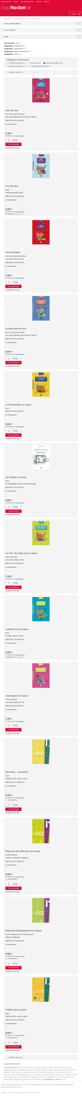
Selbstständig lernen (18, 66)
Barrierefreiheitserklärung (63, 1084)
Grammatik (36, 63)
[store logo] (15, 7)
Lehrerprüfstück (12, 800)
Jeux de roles (11, 110)
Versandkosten (19, 136)
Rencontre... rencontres (16, 772)
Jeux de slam (11, 186)
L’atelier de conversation (17, 629)
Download (48, 1079)
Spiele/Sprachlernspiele (41, 66)
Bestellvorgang (6, 1087)
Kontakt (15, 2)
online (58, 1079)
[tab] (41, 49)
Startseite (7, 19)
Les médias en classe (15, 477)
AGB (3, 1084)
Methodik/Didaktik (55, 63)
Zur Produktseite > (11, 124)
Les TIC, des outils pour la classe (21, 553)
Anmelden (39, 2)
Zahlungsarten (36, 1084)
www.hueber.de (6, 2)
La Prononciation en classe (18, 405)
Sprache (12, 23)
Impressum (18, 1087)
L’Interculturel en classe (16, 696)
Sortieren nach (14, 72)
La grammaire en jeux (15, 328)
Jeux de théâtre (12, 252)
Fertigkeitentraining (17, 63)
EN (48, 2)
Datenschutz (47, 1084)
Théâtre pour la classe (16, 1010)
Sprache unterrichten (21, 19)
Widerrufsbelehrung (13, 1084)
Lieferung (25, 1084)
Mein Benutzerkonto (26, 2)
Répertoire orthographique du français (23, 930)
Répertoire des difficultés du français (22, 851)
